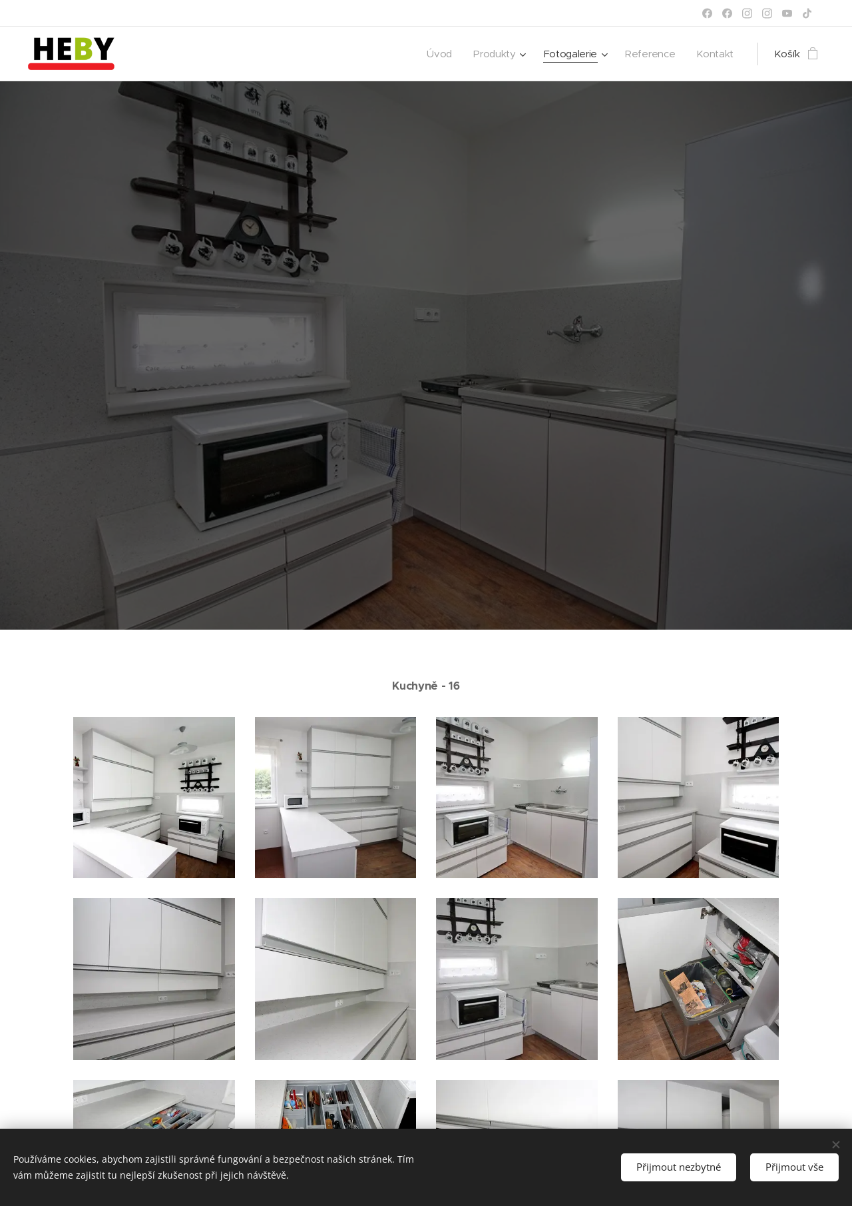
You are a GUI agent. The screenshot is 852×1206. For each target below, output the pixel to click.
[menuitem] (435, 54)
